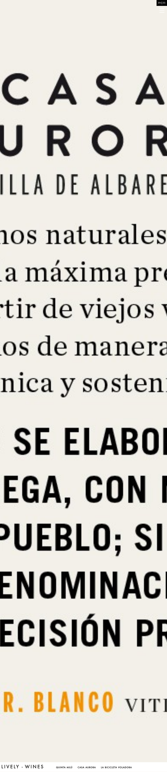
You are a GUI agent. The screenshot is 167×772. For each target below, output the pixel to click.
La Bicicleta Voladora (116, 767)
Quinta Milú (64, 767)
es (164, 3)
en (159, 3)
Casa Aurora (87, 767)
